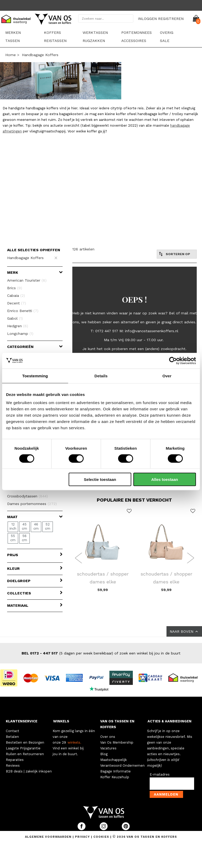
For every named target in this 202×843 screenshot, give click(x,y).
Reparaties (15, 760)
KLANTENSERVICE (21, 721)
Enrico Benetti (22, 311)
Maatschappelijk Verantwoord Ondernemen (122, 762)
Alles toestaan (164, 479)
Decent (16, 303)
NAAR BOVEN (184, 631)
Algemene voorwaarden (49, 837)
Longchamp (20, 333)
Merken (13, 32)
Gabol (15, 318)
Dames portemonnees (32, 504)
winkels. (74, 742)
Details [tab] (101, 375)
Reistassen (55, 41)
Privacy (83, 837)
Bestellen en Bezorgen (25, 742)
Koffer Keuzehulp (114, 777)
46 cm (36, 526)
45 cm (24, 526)
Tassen (12, 41)
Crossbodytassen (27, 496)
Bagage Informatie (115, 771)
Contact (12, 731)
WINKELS (61, 721)
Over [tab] (166, 375)
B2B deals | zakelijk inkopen (29, 771)
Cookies (101, 837)
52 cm (47, 526)
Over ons (107, 737)
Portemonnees (136, 32)
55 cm (13, 538)
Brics (14, 288)
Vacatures (108, 748)
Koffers (52, 32)
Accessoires (133, 41)
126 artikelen (83, 249)
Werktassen (95, 32)
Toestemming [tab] (35, 375)
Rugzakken (94, 41)
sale (164, 41)
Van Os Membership (116, 742)
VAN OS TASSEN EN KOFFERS (117, 724)
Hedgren (17, 326)
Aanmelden (166, 794)
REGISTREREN (171, 19)
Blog (104, 754)
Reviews (13, 765)
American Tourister (27, 280)
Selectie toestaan (100, 479)
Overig (166, 32)
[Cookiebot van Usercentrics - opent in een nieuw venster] (173, 360)
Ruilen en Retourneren (25, 754)
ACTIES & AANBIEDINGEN (169, 721)
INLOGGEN (147, 19)
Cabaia (16, 295)
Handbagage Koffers (40, 55)
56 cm (24, 538)
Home (10, 55)
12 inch (12, 526)
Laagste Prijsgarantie (23, 748)
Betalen (12, 737)
